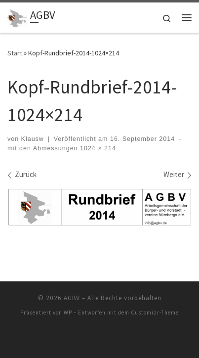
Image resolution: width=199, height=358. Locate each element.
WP (68, 312)
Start (14, 52)
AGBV (72, 298)
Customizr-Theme (155, 312)
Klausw (32, 138)
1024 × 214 (97, 148)
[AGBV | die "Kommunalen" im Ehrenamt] (17, 16)
